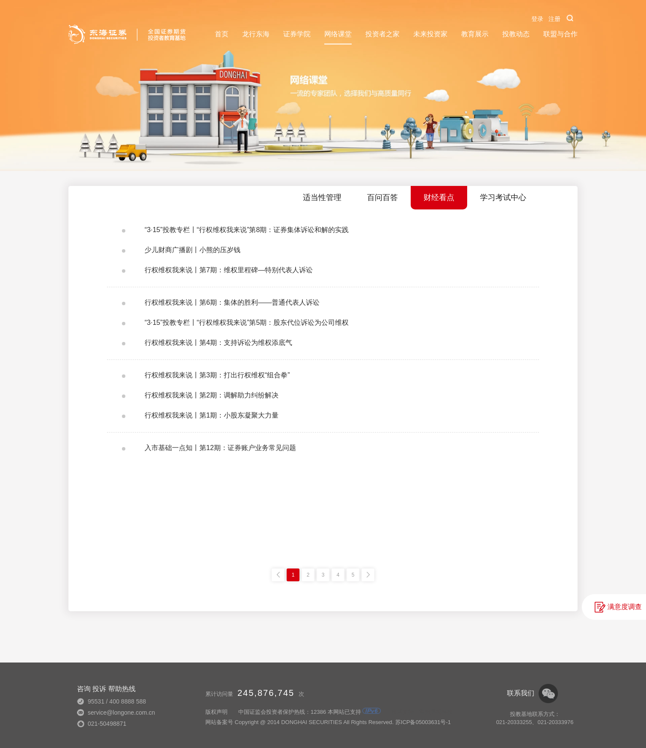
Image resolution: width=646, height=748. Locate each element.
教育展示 (475, 34)
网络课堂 (338, 34)
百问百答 (382, 197)
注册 (554, 18)
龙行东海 (256, 34)
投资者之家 (382, 34)
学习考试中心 (503, 197)
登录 (537, 18)
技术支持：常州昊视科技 (422, 712)
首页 (221, 34)
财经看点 (439, 197)
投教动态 (516, 34)
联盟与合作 (560, 34)
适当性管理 (322, 197)
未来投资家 (430, 34)
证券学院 (297, 34)
